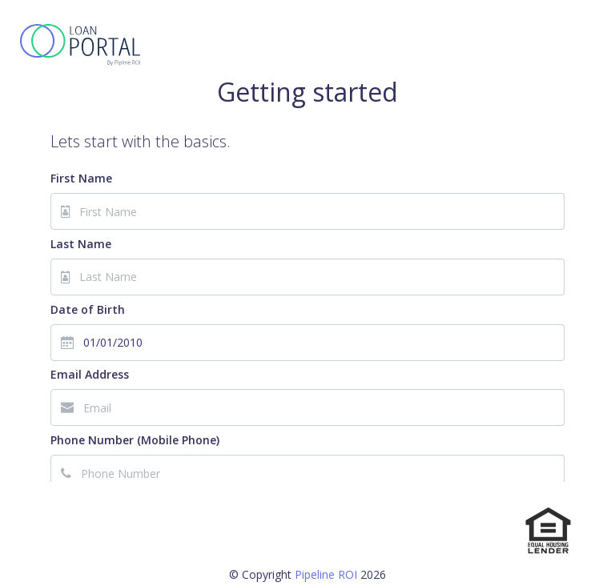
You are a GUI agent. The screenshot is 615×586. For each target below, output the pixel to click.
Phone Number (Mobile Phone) (134, 440)
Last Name (80, 243)
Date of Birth (87, 309)
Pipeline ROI (326, 574)
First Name (81, 178)
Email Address (89, 374)
